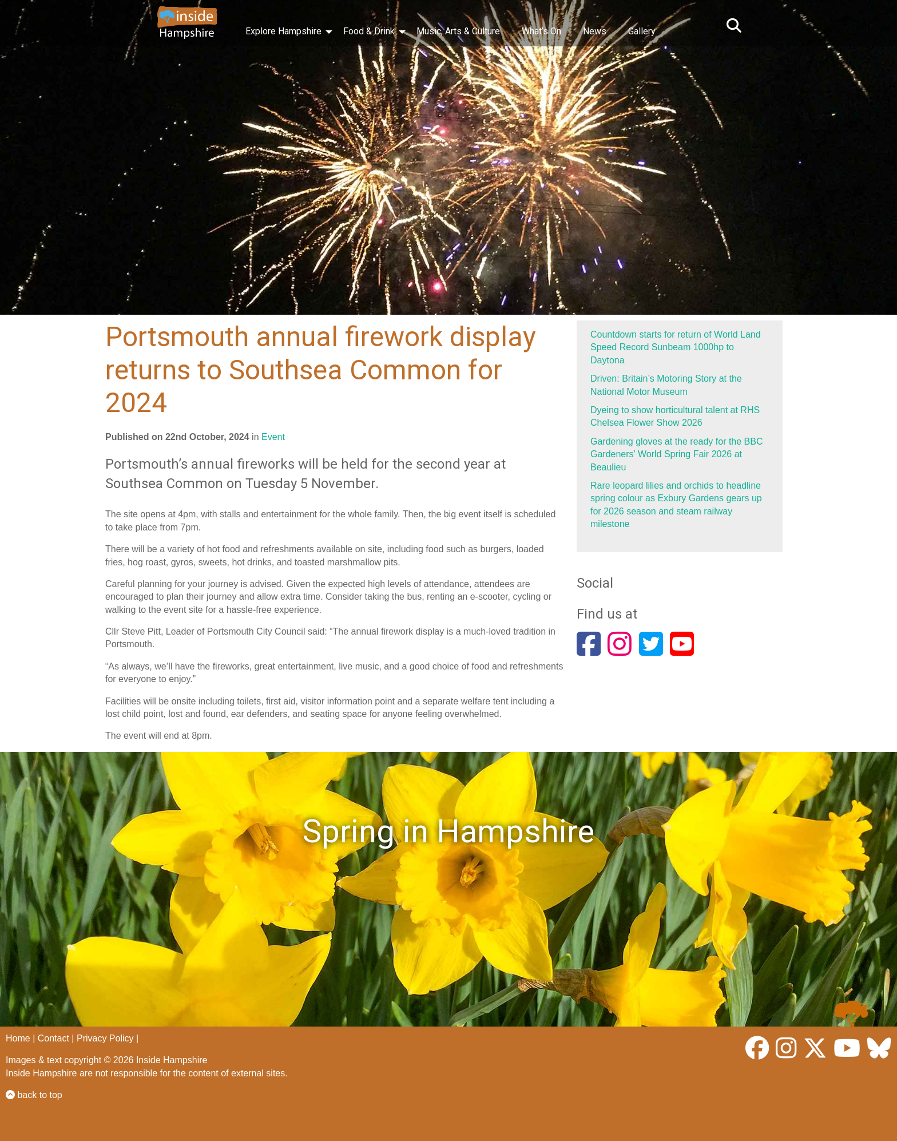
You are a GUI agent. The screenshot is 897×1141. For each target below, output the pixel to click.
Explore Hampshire (283, 31)
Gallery (642, 31)
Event (273, 437)
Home (18, 1038)
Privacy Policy (105, 1038)
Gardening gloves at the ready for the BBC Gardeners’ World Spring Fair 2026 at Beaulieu (676, 454)
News (594, 31)
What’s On (541, 31)
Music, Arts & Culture (458, 31)
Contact (53, 1038)
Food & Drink (369, 31)
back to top (34, 1095)
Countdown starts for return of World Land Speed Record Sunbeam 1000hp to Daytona (675, 347)
